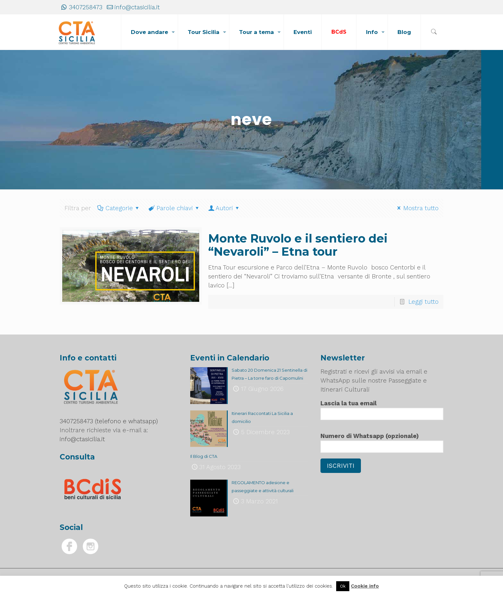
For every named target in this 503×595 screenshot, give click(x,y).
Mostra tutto (417, 208)
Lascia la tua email (381, 410)
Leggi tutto (423, 301)
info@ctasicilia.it (137, 7)
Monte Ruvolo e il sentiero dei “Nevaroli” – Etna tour (298, 245)
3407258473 (85, 7)
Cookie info (365, 586)
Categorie (118, 208)
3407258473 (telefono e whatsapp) (109, 421)
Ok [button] (342, 586)
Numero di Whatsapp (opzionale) (381, 442)
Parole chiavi (174, 208)
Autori (224, 208)
